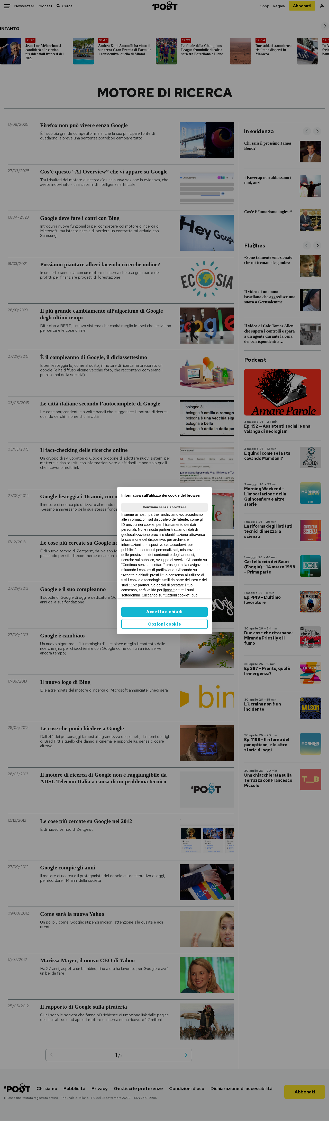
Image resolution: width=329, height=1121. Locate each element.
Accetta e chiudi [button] (164, 612)
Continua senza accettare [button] (164, 507)
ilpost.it (169, 590)
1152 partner (139, 585)
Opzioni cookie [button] (164, 624)
